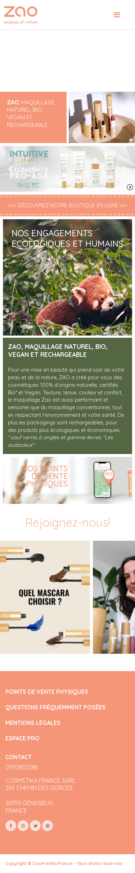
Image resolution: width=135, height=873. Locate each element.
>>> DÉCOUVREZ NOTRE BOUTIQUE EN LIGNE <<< (67, 205)
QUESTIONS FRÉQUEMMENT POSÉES (55, 707)
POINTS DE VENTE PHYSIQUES (46, 691)
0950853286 (21, 767)
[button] (10, 169)
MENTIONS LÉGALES (32, 722)
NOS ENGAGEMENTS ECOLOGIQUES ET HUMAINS (67, 238)
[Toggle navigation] (116, 15)
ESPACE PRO (22, 738)
